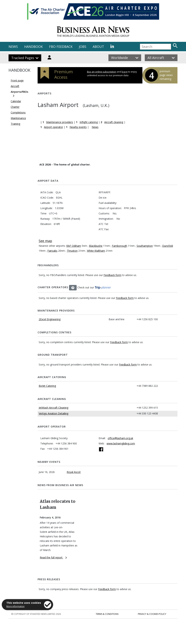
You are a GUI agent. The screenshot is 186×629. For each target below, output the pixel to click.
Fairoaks (52, 250)
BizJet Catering (47, 386)
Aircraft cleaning (113, 122)
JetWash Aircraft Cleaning (53, 407)
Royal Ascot (74, 472)
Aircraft (15, 86)
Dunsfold (167, 245)
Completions (18, 112)
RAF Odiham (73, 245)
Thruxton (72, 250)
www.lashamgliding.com (121, 443)
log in (125, 71)
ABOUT (98, 46)
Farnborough (119, 245)
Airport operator (53, 127)
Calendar (16, 101)
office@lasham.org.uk (120, 438)
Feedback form (112, 275)
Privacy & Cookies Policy (152, 614)
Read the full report (53, 557)
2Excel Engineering (49, 319)
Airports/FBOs (19, 91)
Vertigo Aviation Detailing (53, 413)
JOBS (82, 46)
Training (15, 123)
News (95, 127)
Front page (17, 80)
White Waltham (96, 250)
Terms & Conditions (107, 614)
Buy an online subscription (101, 71)
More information (15, 606)
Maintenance (18, 118)
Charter (15, 107)
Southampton (145, 245)
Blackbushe (95, 245)
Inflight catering (89, 122)
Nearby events (78, 127)
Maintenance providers (59, 122)
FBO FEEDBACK (60, 46)
